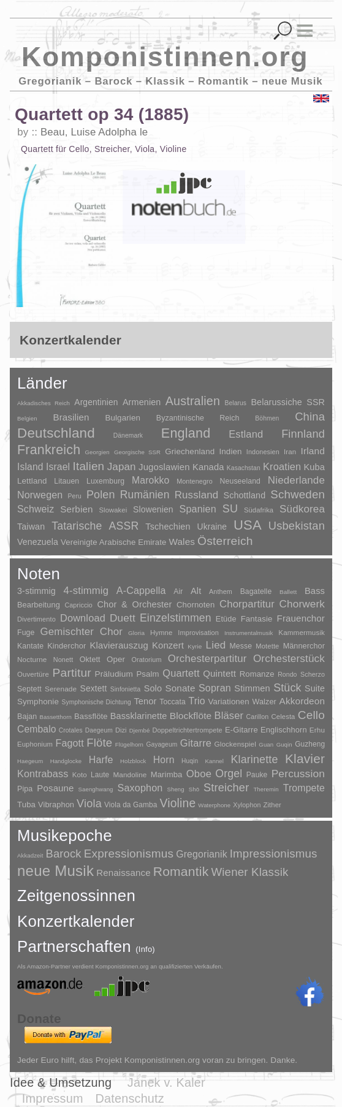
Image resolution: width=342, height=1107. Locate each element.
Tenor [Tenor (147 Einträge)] (145, 701)
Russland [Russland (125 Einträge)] (197, 495)
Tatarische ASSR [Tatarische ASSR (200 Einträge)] (95, 526)
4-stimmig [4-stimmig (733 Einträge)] (86, 590)
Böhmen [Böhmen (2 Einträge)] (267, 418)
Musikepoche (64, 835)
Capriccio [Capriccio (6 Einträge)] (78, 605)
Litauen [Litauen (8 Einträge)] (66, 481)
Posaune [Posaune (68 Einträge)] (55, 788)
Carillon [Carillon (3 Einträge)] (257, 716)
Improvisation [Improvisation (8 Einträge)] (198, 632)
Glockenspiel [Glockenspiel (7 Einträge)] (235, 744)
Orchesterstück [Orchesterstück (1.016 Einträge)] (289, 658)
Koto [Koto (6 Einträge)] (79, 774)
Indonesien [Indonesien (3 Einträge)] (262, 451)
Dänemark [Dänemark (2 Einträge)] (128, 435)
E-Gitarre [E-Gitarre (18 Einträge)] (241, 729)
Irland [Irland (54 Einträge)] (313, 451)
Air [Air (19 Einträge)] (178, 591)
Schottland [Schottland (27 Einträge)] (245, 495)
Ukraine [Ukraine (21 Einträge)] (212, 526)
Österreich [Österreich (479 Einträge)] (225, 540)
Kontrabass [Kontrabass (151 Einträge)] (42, 773)
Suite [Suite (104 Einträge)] (315, 688)
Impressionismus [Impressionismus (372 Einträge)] (273, 853)
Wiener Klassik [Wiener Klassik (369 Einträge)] (249, 871)
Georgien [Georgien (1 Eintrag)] (97, 452)
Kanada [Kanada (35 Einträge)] (208, 467)
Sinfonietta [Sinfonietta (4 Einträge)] (125, 689)
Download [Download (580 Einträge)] (82, 617)
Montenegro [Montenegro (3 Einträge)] (195, 481)
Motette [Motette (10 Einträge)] (267, 646)
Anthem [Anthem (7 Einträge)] (220, 591)
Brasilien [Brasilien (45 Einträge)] (71, 417)
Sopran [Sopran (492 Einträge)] (215, 687)
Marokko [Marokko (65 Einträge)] (150, 480)
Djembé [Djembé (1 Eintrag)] (139, 730)
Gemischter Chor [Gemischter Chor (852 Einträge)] (81, 631)
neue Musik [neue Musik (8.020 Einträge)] (55, 870)
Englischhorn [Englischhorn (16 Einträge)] (283, 729)
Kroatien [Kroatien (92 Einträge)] (282, 466)
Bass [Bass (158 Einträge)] (315, 591)
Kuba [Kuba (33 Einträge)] (314, 467)
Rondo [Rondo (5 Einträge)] (287, 674)
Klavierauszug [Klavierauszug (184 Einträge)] (118, 645)
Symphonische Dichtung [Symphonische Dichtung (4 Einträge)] (96, 702)
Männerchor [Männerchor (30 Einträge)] (304, 646)
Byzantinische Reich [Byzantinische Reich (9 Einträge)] (198, 418)
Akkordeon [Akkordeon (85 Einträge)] (302, 701)
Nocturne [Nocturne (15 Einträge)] (32, 659)
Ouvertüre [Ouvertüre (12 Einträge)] (33, 674)
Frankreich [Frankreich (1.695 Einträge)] (48, 450)
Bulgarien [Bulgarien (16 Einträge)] (122, 417)
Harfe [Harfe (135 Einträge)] (101, 760)
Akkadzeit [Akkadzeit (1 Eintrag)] (30, 855)
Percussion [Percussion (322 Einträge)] (298, 773)
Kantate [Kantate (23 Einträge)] (30, 646)
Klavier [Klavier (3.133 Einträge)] (305, 758)
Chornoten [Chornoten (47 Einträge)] (196, 604)
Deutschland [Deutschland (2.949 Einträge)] (56, 433)
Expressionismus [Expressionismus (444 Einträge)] (128, 853)
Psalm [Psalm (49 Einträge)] (147, 674)
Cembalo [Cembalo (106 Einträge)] (36, 729)
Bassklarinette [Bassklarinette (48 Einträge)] (138, 716)
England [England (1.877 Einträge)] (186, 433)
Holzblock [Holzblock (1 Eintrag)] (133, 761)
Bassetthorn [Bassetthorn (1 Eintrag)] (56, 716)
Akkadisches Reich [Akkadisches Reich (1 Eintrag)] (43, 403)
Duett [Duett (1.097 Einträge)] (122, 618)
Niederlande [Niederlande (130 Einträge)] (296, 480)
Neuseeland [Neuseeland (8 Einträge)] (240, 481)
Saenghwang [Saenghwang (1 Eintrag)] (95, 789)
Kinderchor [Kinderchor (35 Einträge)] (66, 645)
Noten (38, 573)
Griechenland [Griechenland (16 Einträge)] (190, 451)
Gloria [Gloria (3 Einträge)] (136, 633)
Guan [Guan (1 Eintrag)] (266, 744)
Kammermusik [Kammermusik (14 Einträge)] (301, 632)
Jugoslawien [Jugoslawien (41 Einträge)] (164, 467)
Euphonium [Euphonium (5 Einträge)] (35, 744)
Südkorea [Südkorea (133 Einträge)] (302, 509)
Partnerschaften (86, 946)
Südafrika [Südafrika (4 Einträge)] (258, 510)
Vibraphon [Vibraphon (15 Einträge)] (56, 804)
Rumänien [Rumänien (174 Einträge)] (145, 495)
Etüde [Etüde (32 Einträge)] (226, 619)
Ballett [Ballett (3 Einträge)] (288, 591)
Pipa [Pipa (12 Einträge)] (24, 789)
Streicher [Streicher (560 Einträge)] (226, 788)
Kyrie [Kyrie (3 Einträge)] (195, 646)
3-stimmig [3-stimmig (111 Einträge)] (36, 591)
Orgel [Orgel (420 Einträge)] (228, 773)
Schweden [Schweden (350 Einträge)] (297, 494)
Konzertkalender (76, 921)
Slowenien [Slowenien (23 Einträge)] (153, 509)
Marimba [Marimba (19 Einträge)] (167, 774)
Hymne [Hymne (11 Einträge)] (161, 632)
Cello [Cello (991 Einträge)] (311, 715)
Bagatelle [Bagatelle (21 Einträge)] (256, 591)
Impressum (52, 1098)
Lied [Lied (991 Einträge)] (216, 645)
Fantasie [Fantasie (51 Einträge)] (257, 618)
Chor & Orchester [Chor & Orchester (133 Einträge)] (134, 604)
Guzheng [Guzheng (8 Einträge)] (310, 744)
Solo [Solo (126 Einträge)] (153, 688)
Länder (42, 383)
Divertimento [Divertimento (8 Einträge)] (36, 619)
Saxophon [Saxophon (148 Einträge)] (140, 787)
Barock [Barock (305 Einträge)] (63, 853)
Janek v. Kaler (166, 1082)
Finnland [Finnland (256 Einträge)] (303, 434)
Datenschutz (130, 1098)
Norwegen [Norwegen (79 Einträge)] (40, 494)
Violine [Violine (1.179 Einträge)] (177, 803)
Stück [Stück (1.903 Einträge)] (287, 688)
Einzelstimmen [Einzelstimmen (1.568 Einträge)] (175, 618)
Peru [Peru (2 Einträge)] (75, 496)
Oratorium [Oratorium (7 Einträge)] (146, 659)
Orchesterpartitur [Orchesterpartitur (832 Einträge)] (207, 658)
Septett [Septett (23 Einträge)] (29, 689)
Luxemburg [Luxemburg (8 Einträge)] (105, 481)
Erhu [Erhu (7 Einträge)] (317, 730)
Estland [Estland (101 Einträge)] (246, 433)
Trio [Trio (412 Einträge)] (196, 701)
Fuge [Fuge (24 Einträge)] (26, 632)
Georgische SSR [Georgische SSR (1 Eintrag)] (137, 452)
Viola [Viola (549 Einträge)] (89, 803)
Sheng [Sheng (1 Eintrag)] (175, 789)
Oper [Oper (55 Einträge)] (116, 659)
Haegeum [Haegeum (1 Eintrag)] (30, 761)
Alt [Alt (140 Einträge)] (196, 591)
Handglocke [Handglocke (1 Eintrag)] (66, 761)
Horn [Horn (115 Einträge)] (164, 760)
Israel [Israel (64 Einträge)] (58, 467)
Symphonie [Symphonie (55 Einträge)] (38, 701)
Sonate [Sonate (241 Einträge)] (180, 688)
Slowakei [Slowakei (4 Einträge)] (113, 510)
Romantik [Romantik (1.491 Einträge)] (181, 871)
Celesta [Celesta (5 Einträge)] (283, 716)
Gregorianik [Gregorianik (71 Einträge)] (201, 854)
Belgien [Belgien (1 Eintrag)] (27, 418)
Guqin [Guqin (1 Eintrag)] (284, 744)
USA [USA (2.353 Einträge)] (248, 525)
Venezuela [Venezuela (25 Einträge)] (37, 542)
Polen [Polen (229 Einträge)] (100, 495)
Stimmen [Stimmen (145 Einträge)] (252, 688)
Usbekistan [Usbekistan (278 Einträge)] (296, 525)
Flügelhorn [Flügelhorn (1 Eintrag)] (129, 744)
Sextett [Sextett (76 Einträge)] (93, 688)
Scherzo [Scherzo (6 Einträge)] (312, 674)
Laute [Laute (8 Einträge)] (100, 774)
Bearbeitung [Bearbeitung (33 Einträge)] (38, 605)
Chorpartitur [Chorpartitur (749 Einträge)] (247, 604)
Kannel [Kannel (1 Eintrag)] (214, 761)
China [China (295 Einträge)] (310, 416)
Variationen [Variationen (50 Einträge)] (228, 701)
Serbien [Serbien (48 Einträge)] (76, 509)
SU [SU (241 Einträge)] (230, 509)
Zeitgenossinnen (76, 895)
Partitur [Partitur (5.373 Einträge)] (72, 672)
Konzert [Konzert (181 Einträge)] (168, 645)
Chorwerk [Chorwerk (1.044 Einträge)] (302, 604)
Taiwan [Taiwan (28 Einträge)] (31, 526)
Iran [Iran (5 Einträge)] (290, 451)
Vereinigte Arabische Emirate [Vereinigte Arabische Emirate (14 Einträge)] (113, 542)
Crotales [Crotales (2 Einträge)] (71, 730)
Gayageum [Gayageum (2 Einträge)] (161, 744)
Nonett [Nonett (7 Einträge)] (63, 659)
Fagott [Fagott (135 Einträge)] (69, 743)
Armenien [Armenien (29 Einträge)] (142, 402)
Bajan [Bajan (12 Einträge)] (27, 716)
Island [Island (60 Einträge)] (30, 467)
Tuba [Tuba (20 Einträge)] (26, 804)
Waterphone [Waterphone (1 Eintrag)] (214, 805)
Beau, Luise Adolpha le (94, 132)
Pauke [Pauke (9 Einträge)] (257, 774)
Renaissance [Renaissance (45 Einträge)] (123, 872)
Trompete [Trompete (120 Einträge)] (304, 788)
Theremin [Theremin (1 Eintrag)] (265, 789)
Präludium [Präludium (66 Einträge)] (114, 674)
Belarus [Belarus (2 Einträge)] (235, 403)
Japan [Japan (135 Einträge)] (121, 467)
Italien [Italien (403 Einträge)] (89, 466)
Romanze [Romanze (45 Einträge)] (257, 674)
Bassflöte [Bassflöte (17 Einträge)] (90, 716)
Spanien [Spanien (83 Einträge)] (198, 508)
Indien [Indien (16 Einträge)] (230, 451)
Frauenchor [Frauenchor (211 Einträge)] (301, 618)
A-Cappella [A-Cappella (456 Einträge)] (141, 590)
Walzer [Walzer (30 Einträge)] (264, 702)
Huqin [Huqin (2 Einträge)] (189, 761)
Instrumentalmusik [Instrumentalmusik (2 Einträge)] (248, 633)
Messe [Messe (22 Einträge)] (241, 646)
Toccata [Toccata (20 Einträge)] (172, 702)
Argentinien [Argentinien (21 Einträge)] (96, 402)
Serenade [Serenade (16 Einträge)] (61, 689)
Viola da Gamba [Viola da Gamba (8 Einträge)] (131, 805)
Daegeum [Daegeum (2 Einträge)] (99, 730)
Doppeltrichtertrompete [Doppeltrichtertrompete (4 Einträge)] (187, 730)
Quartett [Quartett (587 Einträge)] (180, 673)
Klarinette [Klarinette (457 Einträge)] (254, 759)
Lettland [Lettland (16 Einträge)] (32, 480)
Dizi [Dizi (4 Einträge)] (121, 730)
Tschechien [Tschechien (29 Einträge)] (167, 526)
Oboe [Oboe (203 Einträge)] (198, 774)
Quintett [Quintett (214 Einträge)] (219, 673)
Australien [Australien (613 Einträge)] (192, 401)
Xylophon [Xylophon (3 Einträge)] (246, 804)
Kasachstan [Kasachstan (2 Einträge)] (243, 468)
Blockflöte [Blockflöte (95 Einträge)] (191, 715)
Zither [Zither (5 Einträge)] (272, 804)
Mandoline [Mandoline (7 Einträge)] (129, 774)
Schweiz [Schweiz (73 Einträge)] (35, 509)
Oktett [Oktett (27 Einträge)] (90, 659)
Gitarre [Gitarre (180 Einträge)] (195, 742)
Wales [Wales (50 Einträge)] (182, 541)
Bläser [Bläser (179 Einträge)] (229, 715)
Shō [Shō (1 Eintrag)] (194, 789)
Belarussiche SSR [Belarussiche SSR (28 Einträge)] (288, 402)
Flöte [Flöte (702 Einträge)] (99, 742)
